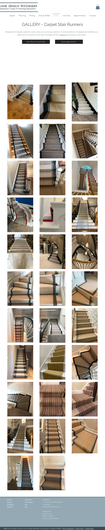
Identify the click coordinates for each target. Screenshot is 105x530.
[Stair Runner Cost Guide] (36, 42)
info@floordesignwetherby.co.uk (52, 506)
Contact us (63, 35)
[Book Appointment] (69, 42)
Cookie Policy (89, 528)
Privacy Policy (79, 528)
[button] (98, 6)
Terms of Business (68, 528)
